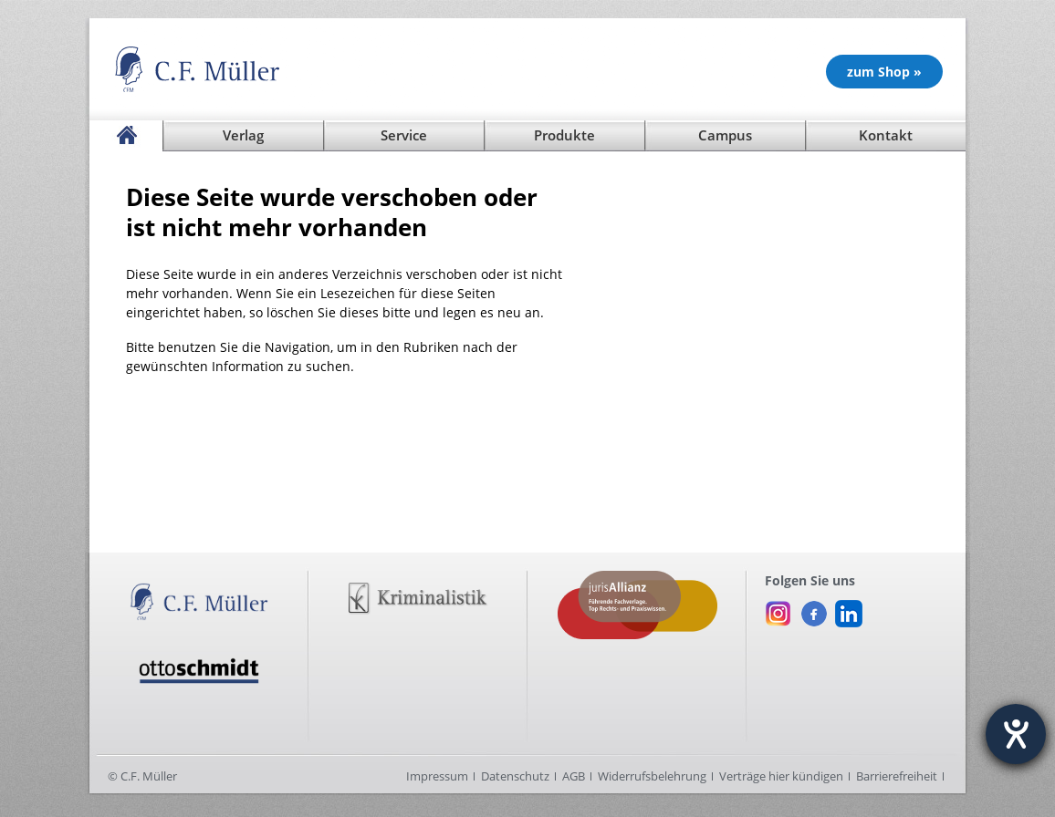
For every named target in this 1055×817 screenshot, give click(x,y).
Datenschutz (515, 776)
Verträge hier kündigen (781, 776)
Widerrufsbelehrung (652, 776)
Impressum (437, 776)
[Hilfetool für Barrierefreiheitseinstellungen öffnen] (1016, 734)
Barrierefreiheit (896, 776)
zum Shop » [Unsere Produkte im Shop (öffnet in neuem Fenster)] (884, 71)
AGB (573, 776)
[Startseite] (125, 135)
